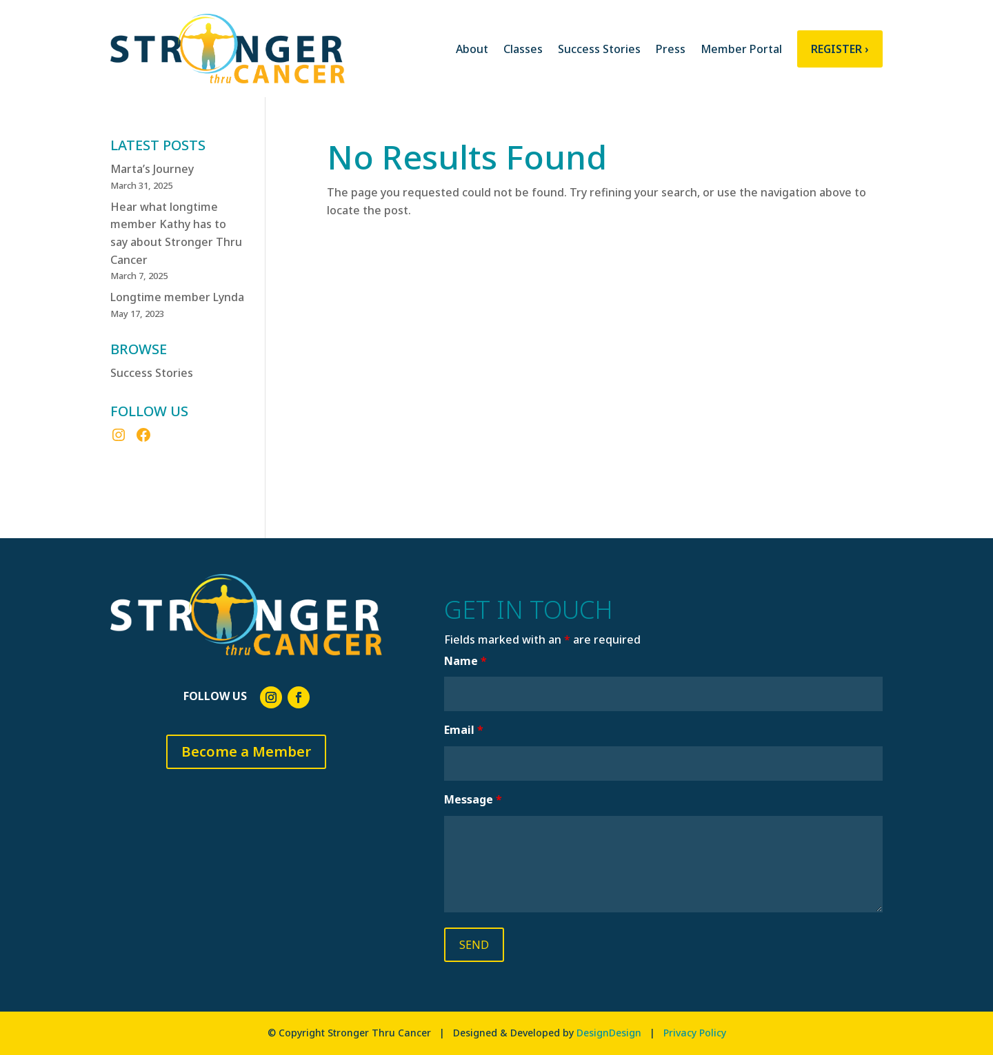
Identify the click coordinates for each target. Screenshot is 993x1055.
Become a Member (246, 751)
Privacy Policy (694, 1032)
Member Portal (741, 49)
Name (465, 660)
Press (670, 49)
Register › (840, 49)
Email (463, 729)
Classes (523, 49)
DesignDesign (608, 1032)
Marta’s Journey (152, 168)
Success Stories (599, 49)
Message (473, 799)
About (472, 49)
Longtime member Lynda (177, 297)
